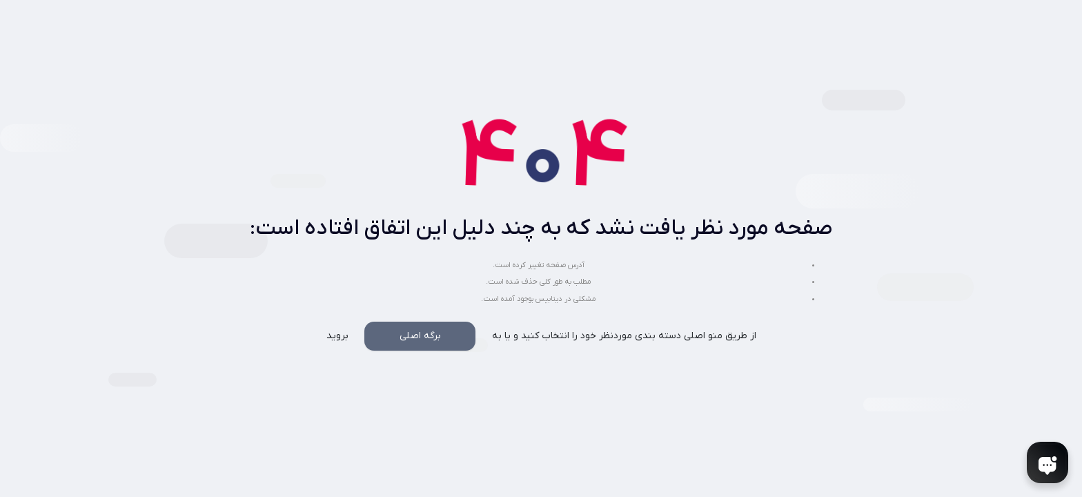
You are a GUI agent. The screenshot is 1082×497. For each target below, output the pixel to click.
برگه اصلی (420, 335)
